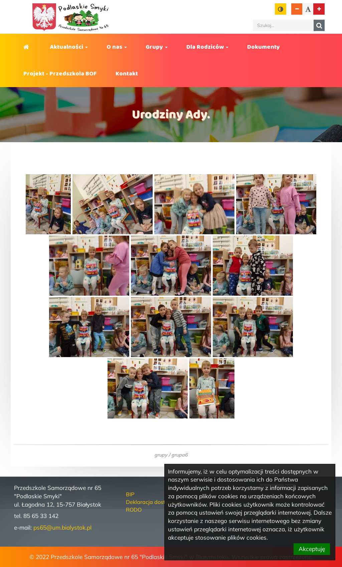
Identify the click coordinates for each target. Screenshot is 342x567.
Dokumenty (263, 47)
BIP (130, 494)
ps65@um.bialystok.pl (62, 527)
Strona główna (27, 47)
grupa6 (179, 455)
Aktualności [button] (69, 47)
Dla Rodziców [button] (207, 47)
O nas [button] (117, 47)
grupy (160, 455)
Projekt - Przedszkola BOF (60, 73)
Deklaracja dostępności (155, 502)
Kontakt (127, 73)
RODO (134, 509)
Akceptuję (312, 548)
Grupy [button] (157, 47)
